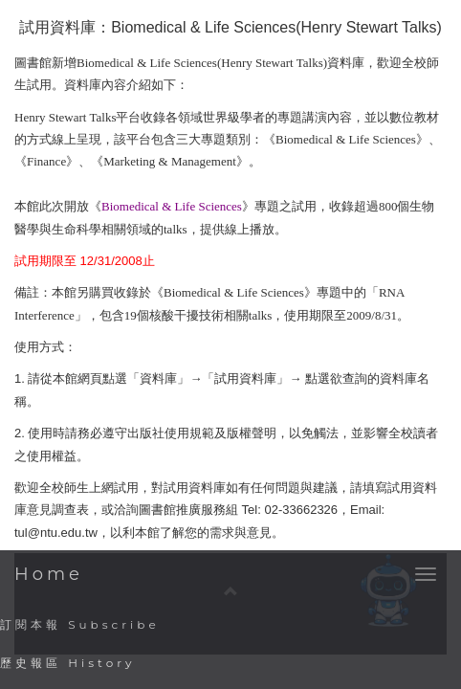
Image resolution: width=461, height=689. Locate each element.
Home (48, 574)
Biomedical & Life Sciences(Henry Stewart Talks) (276, 27)
